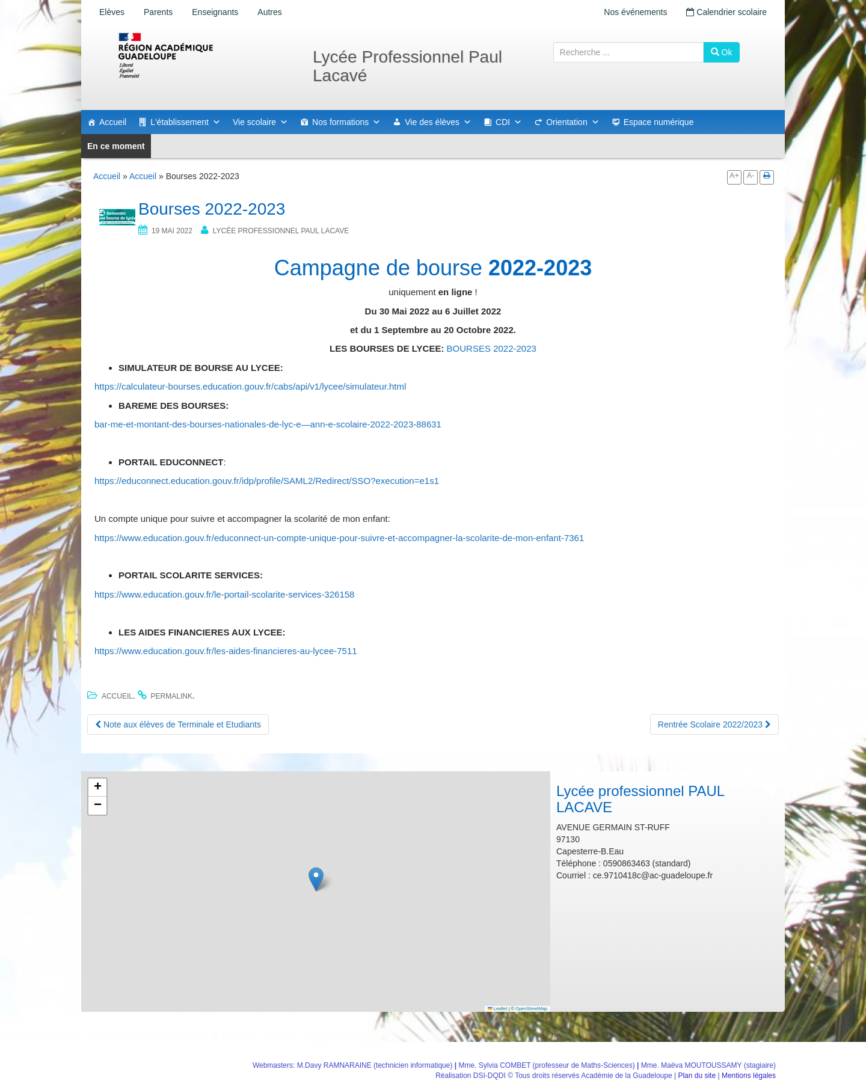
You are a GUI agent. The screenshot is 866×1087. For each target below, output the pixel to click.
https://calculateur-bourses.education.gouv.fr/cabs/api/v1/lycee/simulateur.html (250, 386)
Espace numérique (659, 122)
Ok (721, 52)
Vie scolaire (260, 122)
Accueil (112, 122)
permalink (171, 696)
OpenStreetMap (531, 1008)
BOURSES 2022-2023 (491, 348)
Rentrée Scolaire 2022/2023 (714, 724)
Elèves (111, 12)
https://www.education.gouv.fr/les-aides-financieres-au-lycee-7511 (225, 651)
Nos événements (635, 12)
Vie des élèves (438, 122)
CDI (509, 122)
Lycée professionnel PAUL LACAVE (281, 231)
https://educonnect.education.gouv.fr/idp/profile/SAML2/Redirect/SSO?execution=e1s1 (266, 481)
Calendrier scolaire (726, 12)
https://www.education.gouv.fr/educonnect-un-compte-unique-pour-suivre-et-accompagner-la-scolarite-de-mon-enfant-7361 (339, 538)
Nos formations (346, 122)
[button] (316, 879)
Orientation (572, 122)
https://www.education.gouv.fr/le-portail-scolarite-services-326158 (224, 594)
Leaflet (497, 1008)
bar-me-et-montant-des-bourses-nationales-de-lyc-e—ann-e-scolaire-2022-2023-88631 (267, 424)
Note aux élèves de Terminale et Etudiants (178, 724)
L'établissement (185, 122)
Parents (158, 12)
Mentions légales (749, 1075)
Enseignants (215, 12)
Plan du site (697, 1075)
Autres (269, 12)
